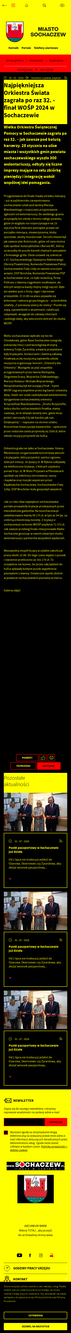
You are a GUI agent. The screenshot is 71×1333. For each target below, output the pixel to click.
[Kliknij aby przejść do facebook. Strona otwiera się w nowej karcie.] (30, 1255)
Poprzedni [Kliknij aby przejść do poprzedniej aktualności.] (25, 70)
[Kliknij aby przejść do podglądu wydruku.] (51, 757)
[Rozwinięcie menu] (35, 1268)
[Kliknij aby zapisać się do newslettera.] (56, 1122)
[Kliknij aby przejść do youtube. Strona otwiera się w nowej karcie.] (19, 1255)
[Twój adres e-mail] (24, 1122)
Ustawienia (35, 1315)
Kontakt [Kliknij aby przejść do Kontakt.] (14, 48)
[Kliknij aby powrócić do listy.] (36, 70)
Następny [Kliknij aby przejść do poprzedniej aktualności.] (47, 70)
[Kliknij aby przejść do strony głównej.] (26, 5)
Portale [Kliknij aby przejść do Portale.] (26, 48)
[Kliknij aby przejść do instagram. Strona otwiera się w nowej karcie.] (41, 1255)
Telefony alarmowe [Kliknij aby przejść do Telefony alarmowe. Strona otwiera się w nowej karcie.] (46, 48)
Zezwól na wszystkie (35, 1326)
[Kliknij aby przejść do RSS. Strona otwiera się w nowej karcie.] (66, 77)
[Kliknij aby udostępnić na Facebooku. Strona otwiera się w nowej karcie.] (43, 757)
